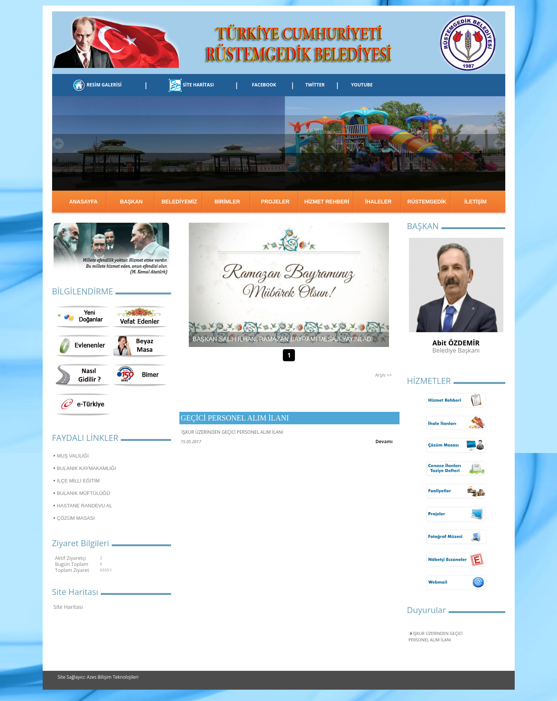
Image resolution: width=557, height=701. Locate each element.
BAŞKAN (131, 202)
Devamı (384, 441)
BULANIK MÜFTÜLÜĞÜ (83, 493)
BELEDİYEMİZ (179, 202)
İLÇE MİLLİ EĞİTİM (78, 481)
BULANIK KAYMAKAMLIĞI (86, 468)
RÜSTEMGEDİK (426, 202)
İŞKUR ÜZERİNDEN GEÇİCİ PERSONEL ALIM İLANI (436, 636)
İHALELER (378, 202)
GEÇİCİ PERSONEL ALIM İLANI (235, 418)
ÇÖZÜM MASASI (76, 518)
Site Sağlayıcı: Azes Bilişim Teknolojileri (98, 677)
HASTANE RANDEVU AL (84, 505)
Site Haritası (68, 606)
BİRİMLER (227, 202)
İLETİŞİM (475, 202)
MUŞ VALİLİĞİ (73, 456)
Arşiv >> (383, 375)
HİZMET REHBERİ (326, 202)
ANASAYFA (83, 202)
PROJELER (275, 202)
